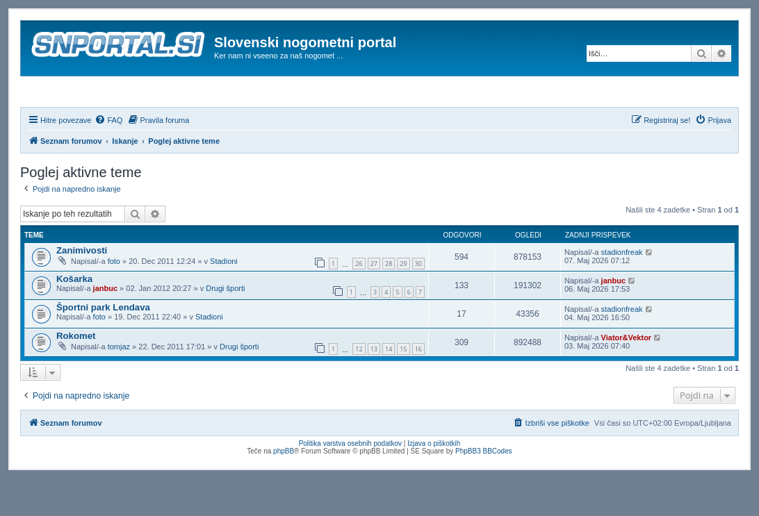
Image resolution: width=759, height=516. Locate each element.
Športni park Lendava (103, 345)
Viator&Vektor (626, 375)
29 (403, 301)
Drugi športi (225, 326)
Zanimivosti (81, 288)
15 (403, 387)
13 (373, 387)
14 (388, 387)
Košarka (74, 316)
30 (418, 301)
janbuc (105, 326)
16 (418, 387)
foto (114, 298)
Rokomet (75, 373)
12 (358, 387)
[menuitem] (108, 157)
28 (388, 301)
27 (373, 301)
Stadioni (224, 298)
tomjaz (119, 384)
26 (358, 301)
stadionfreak (622, 289)
